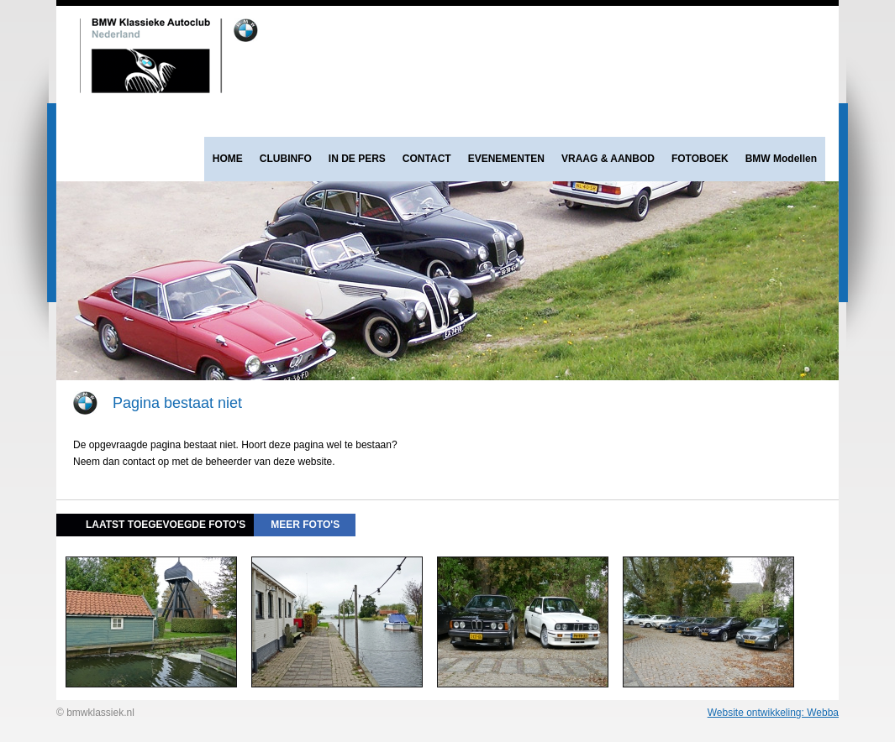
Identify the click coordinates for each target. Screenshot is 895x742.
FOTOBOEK (700, 159)
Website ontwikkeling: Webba (773, 712)
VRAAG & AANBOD (608, 159)
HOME (228, 159)
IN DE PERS (357, 159)
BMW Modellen (781, 159)
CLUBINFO (286, 159)
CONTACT (427, 159)
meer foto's (305, 524)
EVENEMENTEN (506, 159)
